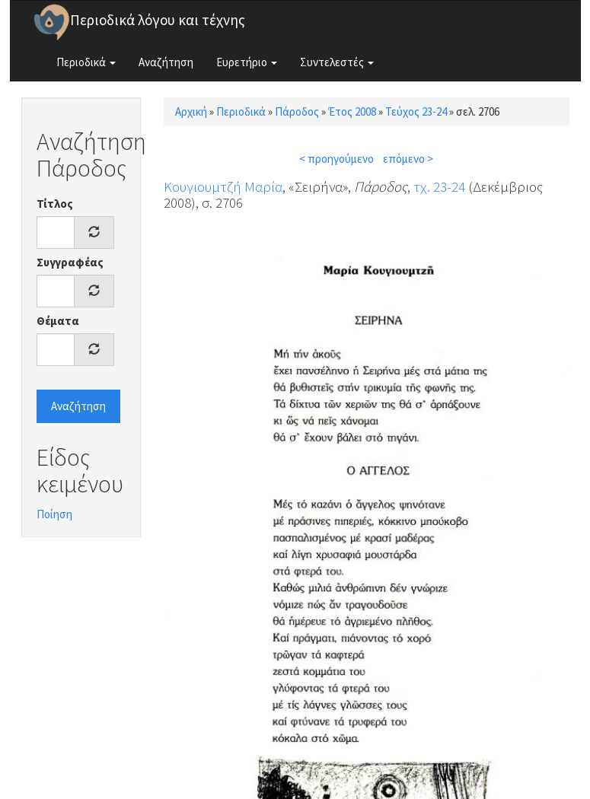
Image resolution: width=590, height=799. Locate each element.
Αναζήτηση (166, 62)
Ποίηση (54, 514)
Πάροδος (297, 111)
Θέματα (58, 321)
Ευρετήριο (246, 62)
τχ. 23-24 (439, 186)
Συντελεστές (337, 62)
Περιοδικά (86, 62)
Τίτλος (55, 203)
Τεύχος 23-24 (416, 111)
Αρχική (191, 111)
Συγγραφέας (70, 262)
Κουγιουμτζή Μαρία (223, 186)
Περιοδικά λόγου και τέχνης (157, 20)
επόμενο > (408, 158)
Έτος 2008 (352, 111)
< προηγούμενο (336, 158)
